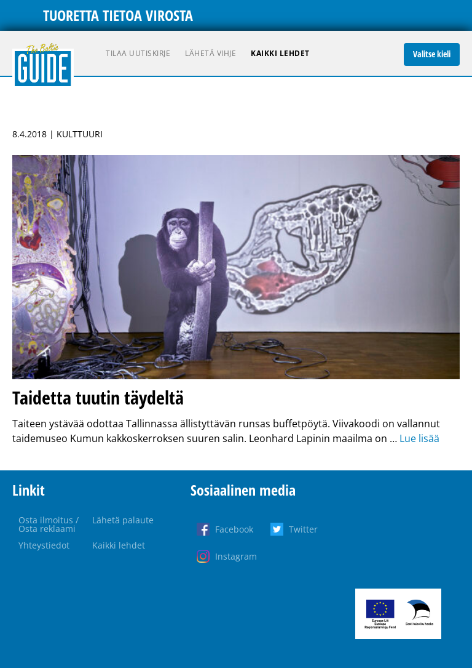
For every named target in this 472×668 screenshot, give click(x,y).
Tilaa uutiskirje (138, 53)
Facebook (234, 529)
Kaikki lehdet (280, 53)
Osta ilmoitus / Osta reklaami (48, 524)
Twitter (303, 529)
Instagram (236, 556)
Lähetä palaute (123, 520)
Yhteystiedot (43, 545)
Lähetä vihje (210, 53)
